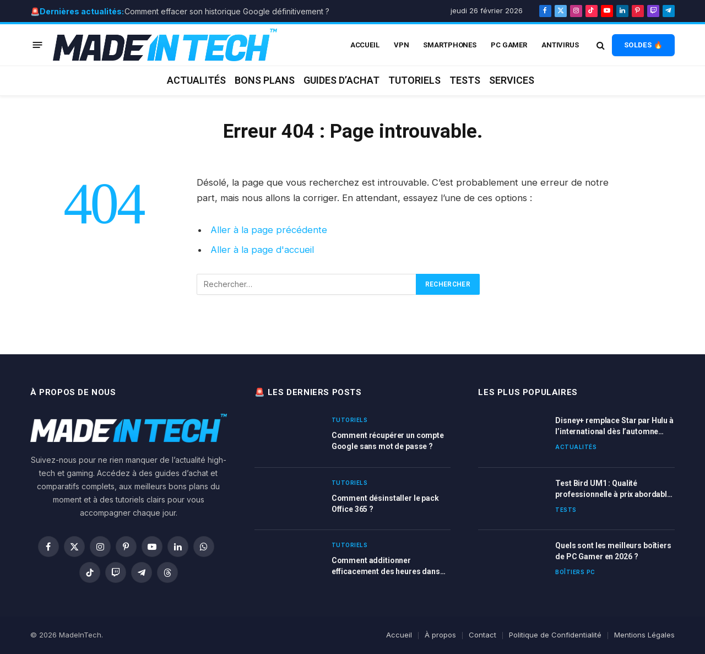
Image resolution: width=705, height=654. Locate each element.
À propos (440, 634)
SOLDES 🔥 (643, 45)
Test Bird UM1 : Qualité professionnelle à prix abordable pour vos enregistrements (613, 489)
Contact (482, 634)
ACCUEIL (364, 45)
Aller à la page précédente (268, 229)
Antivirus (560, 45)
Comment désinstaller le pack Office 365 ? (385, 504)
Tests (464, 80)
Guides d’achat (341, 80)
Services (511, 80)
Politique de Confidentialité (555, 634)
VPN (401, 45)
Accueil (399, 634)
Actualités (196, 80)
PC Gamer (509, 45)
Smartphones (449, 45)
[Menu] (37, 45)
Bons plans (265, 80)
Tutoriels (414, 80)
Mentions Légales (644, 634)
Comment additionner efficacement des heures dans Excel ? (386, 566)
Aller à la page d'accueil (262, 249)
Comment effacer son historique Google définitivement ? (226, 11)
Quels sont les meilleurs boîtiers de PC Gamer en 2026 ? (613, 551)
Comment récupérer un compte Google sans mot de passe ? (388, 441)
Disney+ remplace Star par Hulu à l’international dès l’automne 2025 (614, 426)
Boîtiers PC (575, 572)
